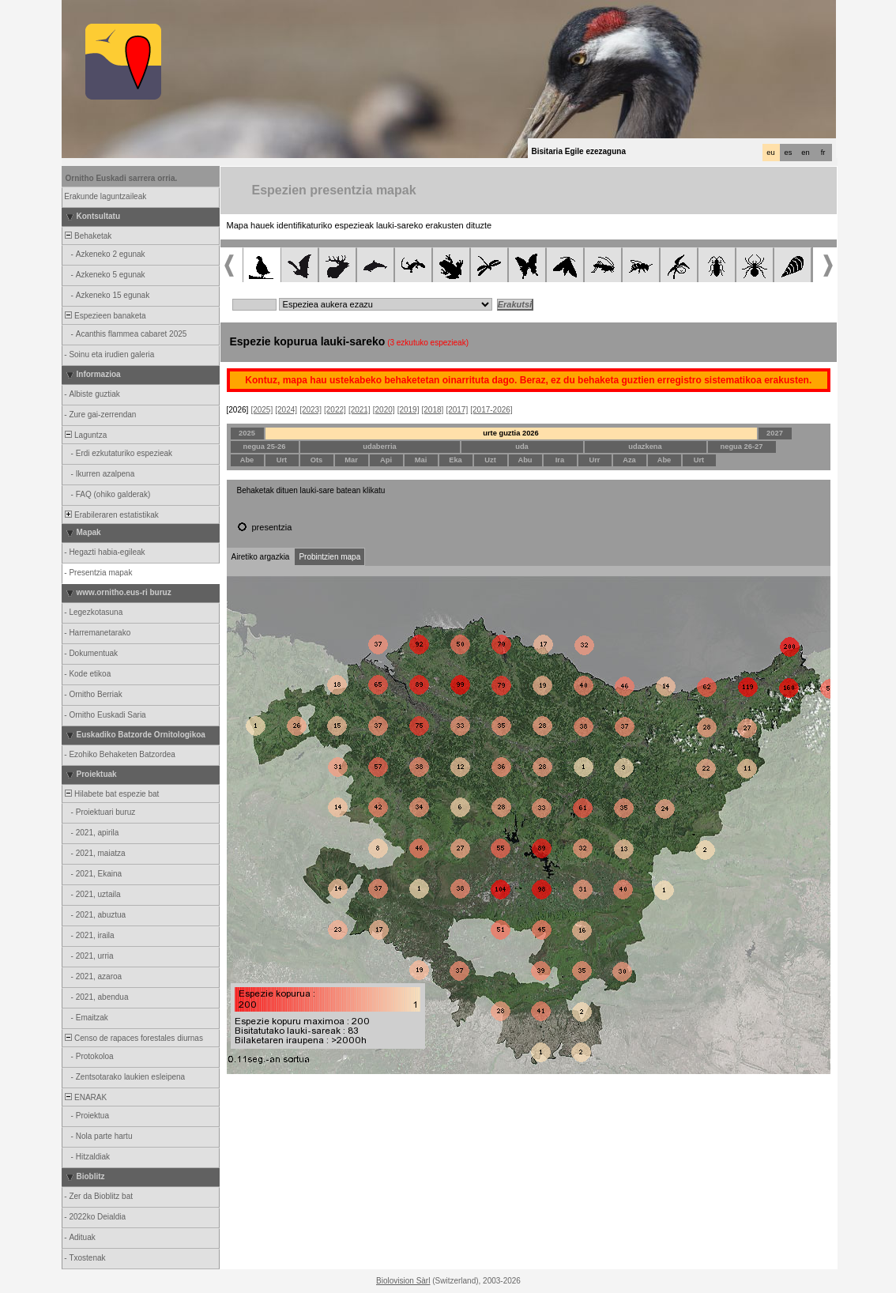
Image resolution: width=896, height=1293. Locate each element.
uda (522, 446)
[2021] (359, 409)
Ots (317, 460)
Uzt (490, 460)
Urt (282, 460)
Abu (525, 460)
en (805, 152)
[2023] (310, 409)
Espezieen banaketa (104, 315)
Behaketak (87, 236)
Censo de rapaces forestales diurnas (133, 1038)
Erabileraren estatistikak (111, 515)
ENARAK (85, 1097)
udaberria (380, 446)
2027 (774, 433)
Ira (559, 460)
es (788, 152)
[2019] (408, 409)
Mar (351, 460)
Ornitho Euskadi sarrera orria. (122, 178)
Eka (455, 460)
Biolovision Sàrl (403, 1280)
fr (823, 152)
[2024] (286, 409)
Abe (247, 460)
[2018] (433, 409)
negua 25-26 (264, 446)
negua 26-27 (742, 446)
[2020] (384, 409)
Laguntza (85, 435)
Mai (421, 460)
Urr (594, 460)
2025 (247, 433)
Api (386, 460)
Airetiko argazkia (261, 556)
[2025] (261, 409)
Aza (629, 460)
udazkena (645, 446)
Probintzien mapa (329, 556)
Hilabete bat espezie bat (111, 794)
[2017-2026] (491, 409)
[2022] (335, 409)
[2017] (457, 409)
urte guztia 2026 (511, 433)
